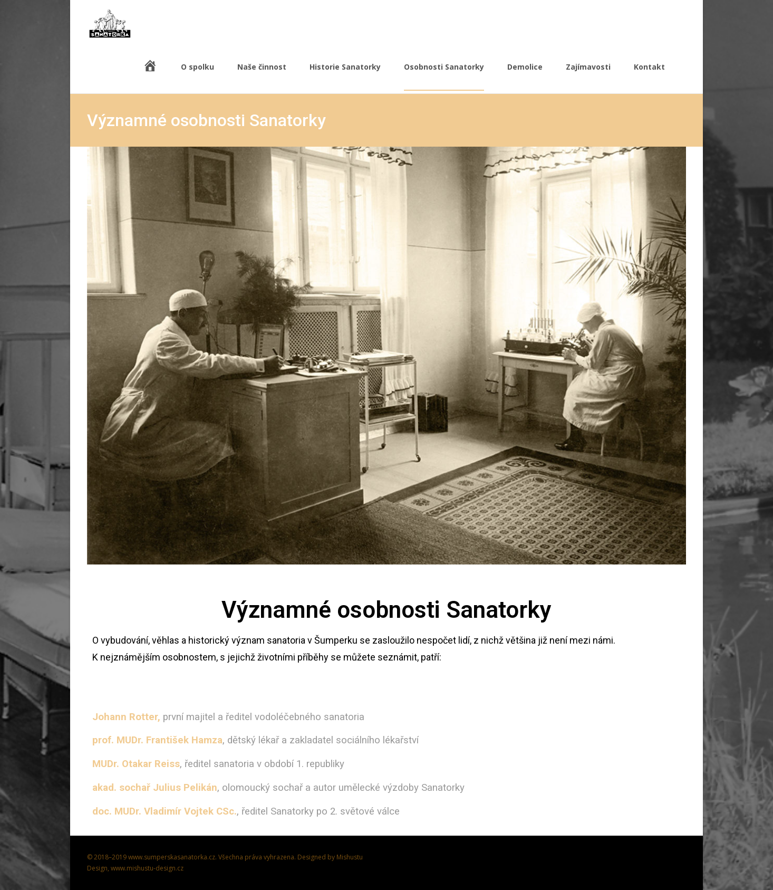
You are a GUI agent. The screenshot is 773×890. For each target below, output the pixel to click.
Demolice (525, 76)
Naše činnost (261, 76)
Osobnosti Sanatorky (444, 76)
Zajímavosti (588, 76)
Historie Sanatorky (345, 76)
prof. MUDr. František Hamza (157, 740)
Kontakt (649, 76)
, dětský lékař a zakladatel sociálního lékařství (321, 740)
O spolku (197, 76)
